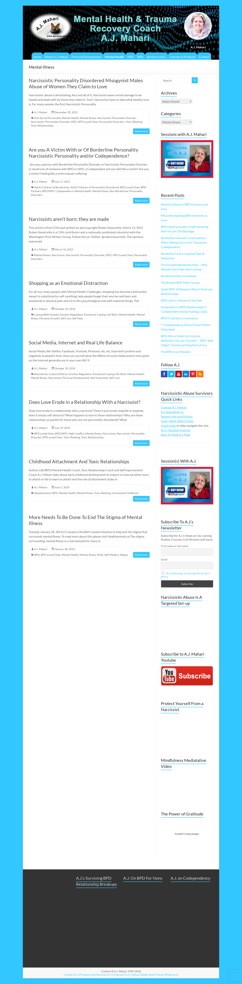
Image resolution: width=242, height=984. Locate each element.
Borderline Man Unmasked (178, 276)
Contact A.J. (71, 974)
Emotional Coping (94, 314)
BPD (140, 57)
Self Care (65, 318)
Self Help (77, 318)
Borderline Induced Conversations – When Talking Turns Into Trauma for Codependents (184, 242)
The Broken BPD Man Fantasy (180, 282)
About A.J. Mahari (56, 57)
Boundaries (41, 374)
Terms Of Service (167, 974)
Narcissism (58, 255)
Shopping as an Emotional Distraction (68, 283)
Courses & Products (182, 57)
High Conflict (76, 433)
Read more (141, 131)
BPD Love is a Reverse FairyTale (181, 300)
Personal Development (86, 57)
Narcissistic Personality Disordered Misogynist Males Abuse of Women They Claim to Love (86, 83)
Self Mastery (111, 554)
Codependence (64, 191)
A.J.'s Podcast (115, 974)
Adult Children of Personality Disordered (94, 187)
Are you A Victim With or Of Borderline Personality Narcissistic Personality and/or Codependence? (83, 153)
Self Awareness (99, 377)
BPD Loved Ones (130, 187)
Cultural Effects (58, 374)
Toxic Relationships (42, 125)
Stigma (124, 554)
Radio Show (148, 974)
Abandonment (42, 493)
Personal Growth (49, 318)
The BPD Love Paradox (176, 351)
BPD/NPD (48, 191)
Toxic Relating (134, 121)
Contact (204, 57)
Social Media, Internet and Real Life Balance (76, 342)
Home (37, 57)
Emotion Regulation (71, 314)
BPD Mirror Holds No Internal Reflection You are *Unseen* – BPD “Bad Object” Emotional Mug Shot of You (187, 340)
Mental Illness (88, 118)
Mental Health (114, 57)
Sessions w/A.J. (156, 57)
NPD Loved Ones (88, 121)
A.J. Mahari (40, 112)
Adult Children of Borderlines (51, 187)
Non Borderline (119, 191)
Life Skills (111, 314)
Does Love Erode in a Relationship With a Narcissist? (84, 402)
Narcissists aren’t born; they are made (69, 219)
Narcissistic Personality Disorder (116, 118)
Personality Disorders (112, 121)
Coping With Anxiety (46, 314)
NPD (130, 57)
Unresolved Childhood (125, 493)
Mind (100, 554)
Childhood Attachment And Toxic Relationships (79, 461)
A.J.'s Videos (132, 974)
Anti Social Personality (47, 118)
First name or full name (174, 546)
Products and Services (93, 974)
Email (164, 559)
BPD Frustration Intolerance (179, 318)
